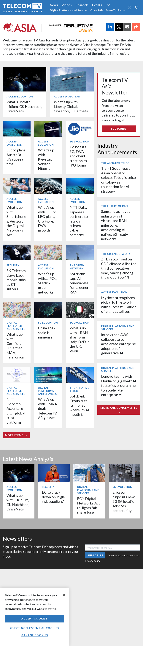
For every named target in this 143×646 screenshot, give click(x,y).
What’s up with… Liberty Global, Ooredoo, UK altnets (71, 106)
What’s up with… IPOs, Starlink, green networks (47, 283)
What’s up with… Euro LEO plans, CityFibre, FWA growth (47, 218)
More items (16, 435)
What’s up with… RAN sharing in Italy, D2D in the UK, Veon (79, 339)
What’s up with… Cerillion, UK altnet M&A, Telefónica (15, 345)
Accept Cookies (34, 618)
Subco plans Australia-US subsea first (16, 157)
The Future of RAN (114, 206)
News (54, 5)
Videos (67, 5)
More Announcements (118, 409)
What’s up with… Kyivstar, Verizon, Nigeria (46, 159)
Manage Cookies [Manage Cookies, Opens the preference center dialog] (34, 635)
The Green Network (77, 267)
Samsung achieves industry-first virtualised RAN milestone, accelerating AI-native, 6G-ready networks (115, 225)
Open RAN (96, 10)
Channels (81, 5)
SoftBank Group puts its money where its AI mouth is (79, 405)
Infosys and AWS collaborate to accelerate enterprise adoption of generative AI (118, 344)
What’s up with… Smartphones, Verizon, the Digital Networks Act (16, 221)
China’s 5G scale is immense (46, 332)
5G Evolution (79, 141)
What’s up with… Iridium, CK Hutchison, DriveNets (24, 106)
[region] (34, 617)
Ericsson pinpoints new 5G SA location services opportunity (124, 501)
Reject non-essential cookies (34, 628)
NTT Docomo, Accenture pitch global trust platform (16, 410)
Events (97, 5)
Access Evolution (20, 96)
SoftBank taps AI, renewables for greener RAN (79, 283)
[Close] (64, 595)
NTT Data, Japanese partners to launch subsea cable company (79, 221)
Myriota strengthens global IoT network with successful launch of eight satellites (118, 304)
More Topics (115, 10)
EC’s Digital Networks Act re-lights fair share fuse (88, 505)
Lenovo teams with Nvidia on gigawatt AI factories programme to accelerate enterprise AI (118, 385)
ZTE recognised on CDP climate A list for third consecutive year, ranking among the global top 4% (118, 268)
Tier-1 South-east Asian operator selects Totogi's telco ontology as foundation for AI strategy (118, 179)
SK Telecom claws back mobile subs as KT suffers (16, 279)
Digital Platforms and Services (69, 10)
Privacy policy (92, 560)
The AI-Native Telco (79, 389)
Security (13, 265)
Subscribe (119, 128)
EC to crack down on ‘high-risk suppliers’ (53, 497)
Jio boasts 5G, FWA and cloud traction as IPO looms (78, 156)
